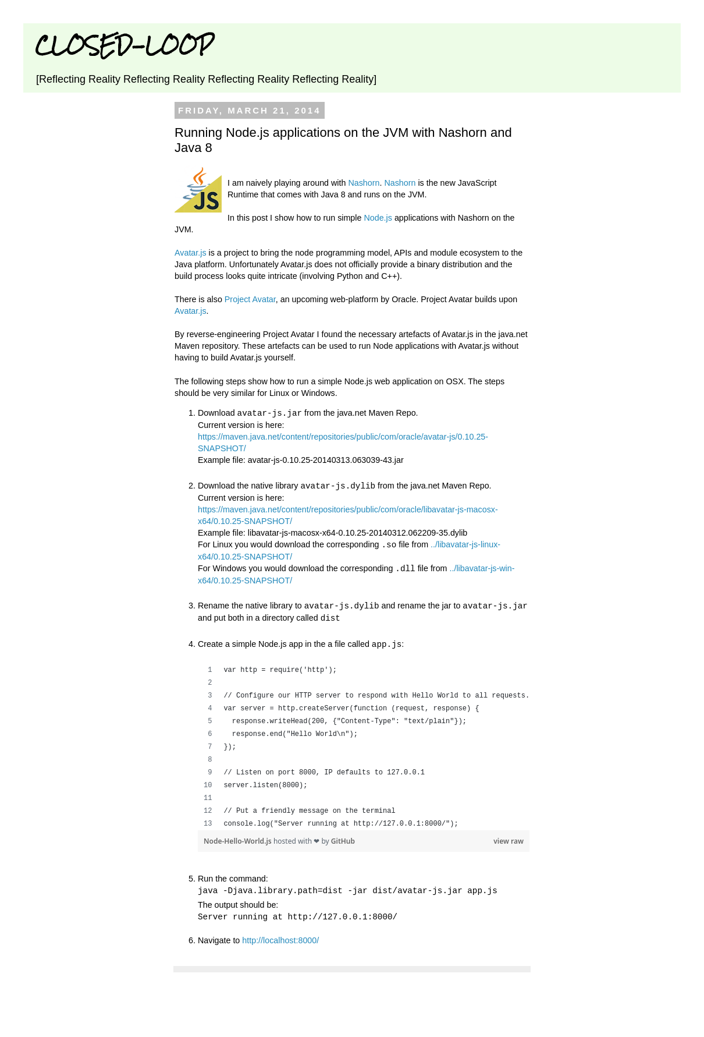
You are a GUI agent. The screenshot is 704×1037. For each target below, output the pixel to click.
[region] (363, 743)
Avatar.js (191, 252)
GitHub (343, 837)
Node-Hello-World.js (238, 837)
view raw (508, 837)
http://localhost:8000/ (280, 935)
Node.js (378, 217)
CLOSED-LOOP (124, 45)
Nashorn (363, 182)
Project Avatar (250, 299)
